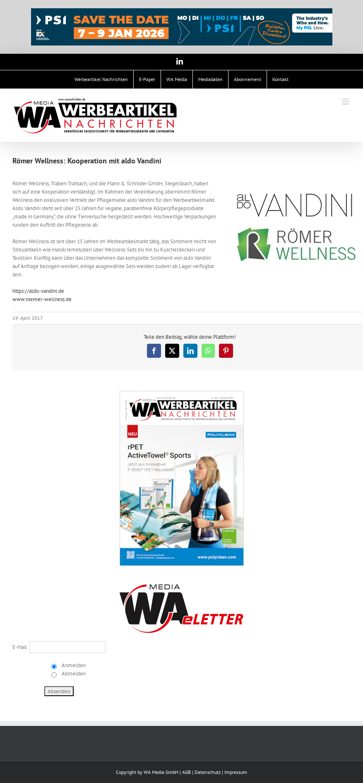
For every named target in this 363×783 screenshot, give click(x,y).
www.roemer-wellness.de (42, 299)
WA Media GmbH (161, 772)
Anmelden (73, 665)
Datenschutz (208, 772)
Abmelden (73, 673)
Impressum (235, 772)
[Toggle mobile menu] (346, 101)
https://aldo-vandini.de (38, 291)
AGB (186, 772)
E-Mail (19, 647)
